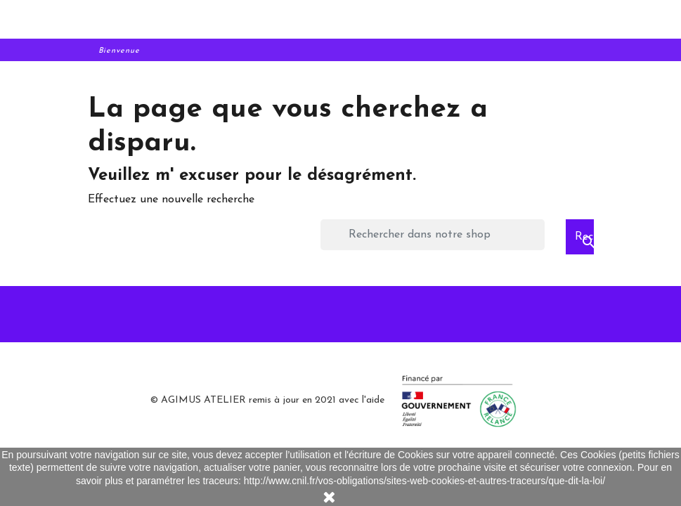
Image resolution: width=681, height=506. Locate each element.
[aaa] (341, 20)
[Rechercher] (432, 234)
